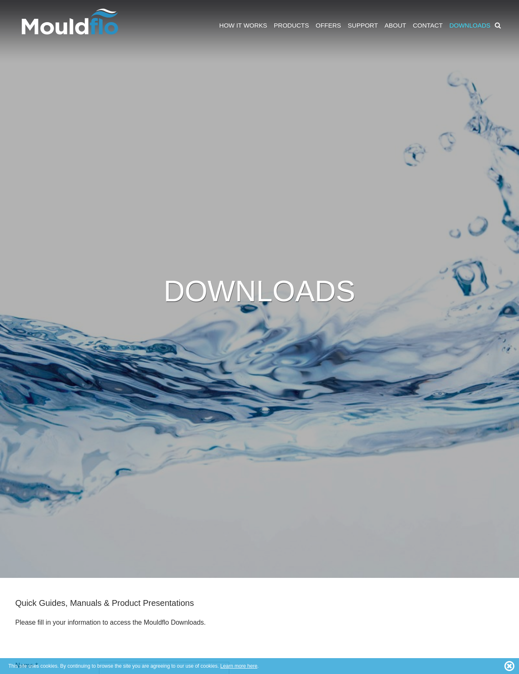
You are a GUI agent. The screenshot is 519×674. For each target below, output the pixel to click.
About (395, 25)
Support (363, 25)
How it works (243, 25)
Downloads (469, 25)
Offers (328, 25)
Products (291, 25)
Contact (428, 25)
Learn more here (239, 666)
